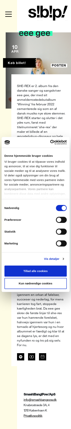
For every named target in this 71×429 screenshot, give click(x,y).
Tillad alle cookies (35, 271)
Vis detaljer (51, 258)
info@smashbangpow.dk (40, 400)
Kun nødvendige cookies (35, 283)
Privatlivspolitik (33, 416)
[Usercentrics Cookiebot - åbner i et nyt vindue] (50, 142)
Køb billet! (17, 63)
